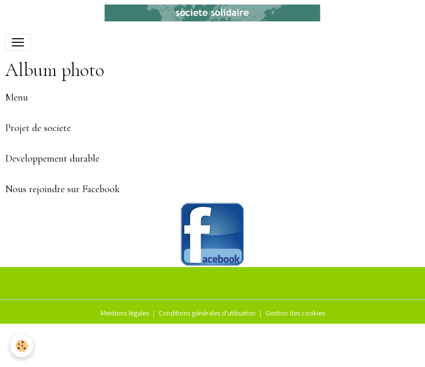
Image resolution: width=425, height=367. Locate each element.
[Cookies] (21, 345)
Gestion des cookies (295, 313)
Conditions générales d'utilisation (207, 313)
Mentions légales (125, 313)
